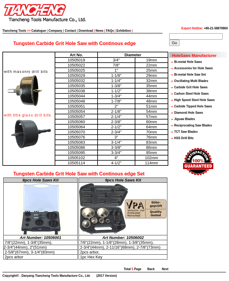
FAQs (110, 30)
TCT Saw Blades (186, 131)
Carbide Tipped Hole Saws (193, 106)
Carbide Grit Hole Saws (191, 87)
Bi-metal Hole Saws (188, 62)
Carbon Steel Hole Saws (191, 93)
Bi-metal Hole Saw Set (190, 74)
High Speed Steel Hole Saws (194, 100)
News (99, 30)
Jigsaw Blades (184, 119)
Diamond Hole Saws (188, 112)
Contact (70, 30)
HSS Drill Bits (183, 138)
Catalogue (38, 30)
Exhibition (123, 30)
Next (165, 269)
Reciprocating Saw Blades (193, 125)
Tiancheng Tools (14, 30)
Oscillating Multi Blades (191, 81)
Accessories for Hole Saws (193, 68)
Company (56, 30)
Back (151, 269)
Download (86, 30)
